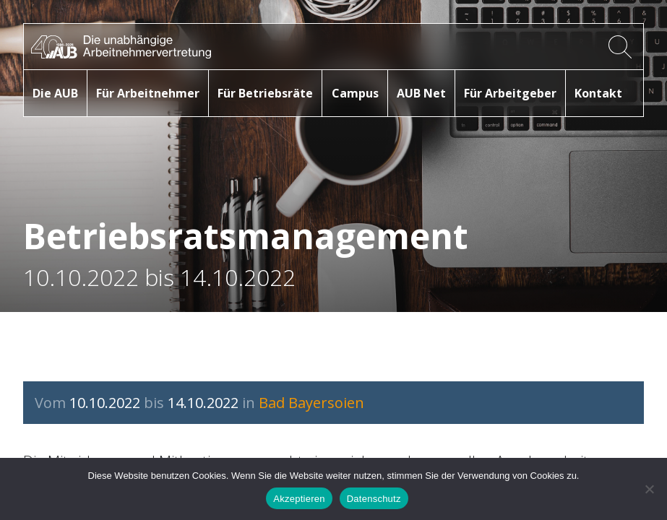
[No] (649, 489)
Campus (355, 93)
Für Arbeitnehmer (147, 93)
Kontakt (598, 93)
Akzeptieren (298, 498)
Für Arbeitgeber (510, 93)
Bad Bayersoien (311, 402)
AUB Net (421, 93)
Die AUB (55, 93)
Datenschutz (374, 498)
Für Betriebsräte (265, 93)
